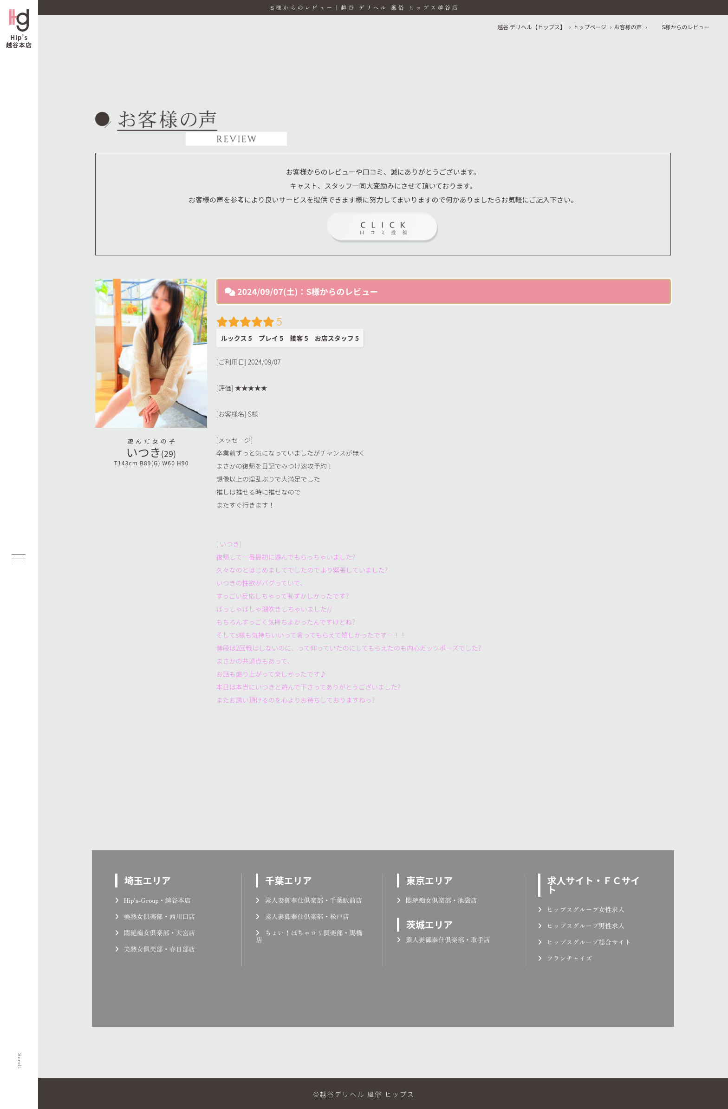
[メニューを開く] (19, 559)
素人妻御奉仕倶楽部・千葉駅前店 (309, 900)
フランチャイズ (565, 958)
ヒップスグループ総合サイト (584, 941)
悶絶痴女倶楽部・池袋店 (437, 900)
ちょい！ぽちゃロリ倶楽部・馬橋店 (309, 936)
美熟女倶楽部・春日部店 (155, 948)
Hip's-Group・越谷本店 (153, 900)
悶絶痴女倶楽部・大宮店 (155, 932)
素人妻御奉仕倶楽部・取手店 (443, 939)
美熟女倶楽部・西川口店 (155, 916)
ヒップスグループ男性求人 (581, 925)
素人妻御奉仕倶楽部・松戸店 (302, 916)
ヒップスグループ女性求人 (581, 909)
